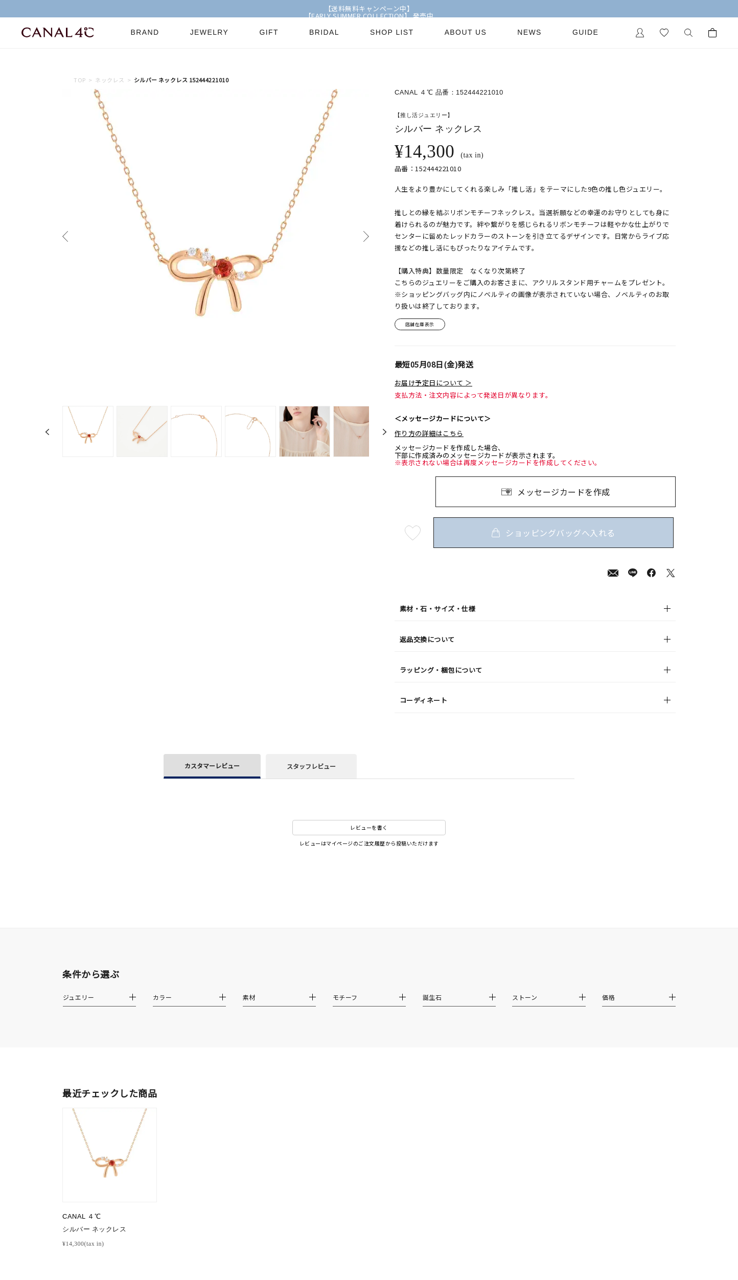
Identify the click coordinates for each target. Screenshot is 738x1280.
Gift (268, 32)
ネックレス (109, 80)
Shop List (391, 32)
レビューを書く (369, 829)
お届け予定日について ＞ (433, 384)
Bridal (324, 32)
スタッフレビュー (311, 767)
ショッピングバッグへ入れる (555, 535)
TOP (79, 80)
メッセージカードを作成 (563, 494)
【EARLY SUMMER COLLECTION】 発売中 (369, 15)
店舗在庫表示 (423, 325)
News (529, 32)
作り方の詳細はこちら (429, 435)
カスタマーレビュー (212, 767)
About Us (466, 32)
